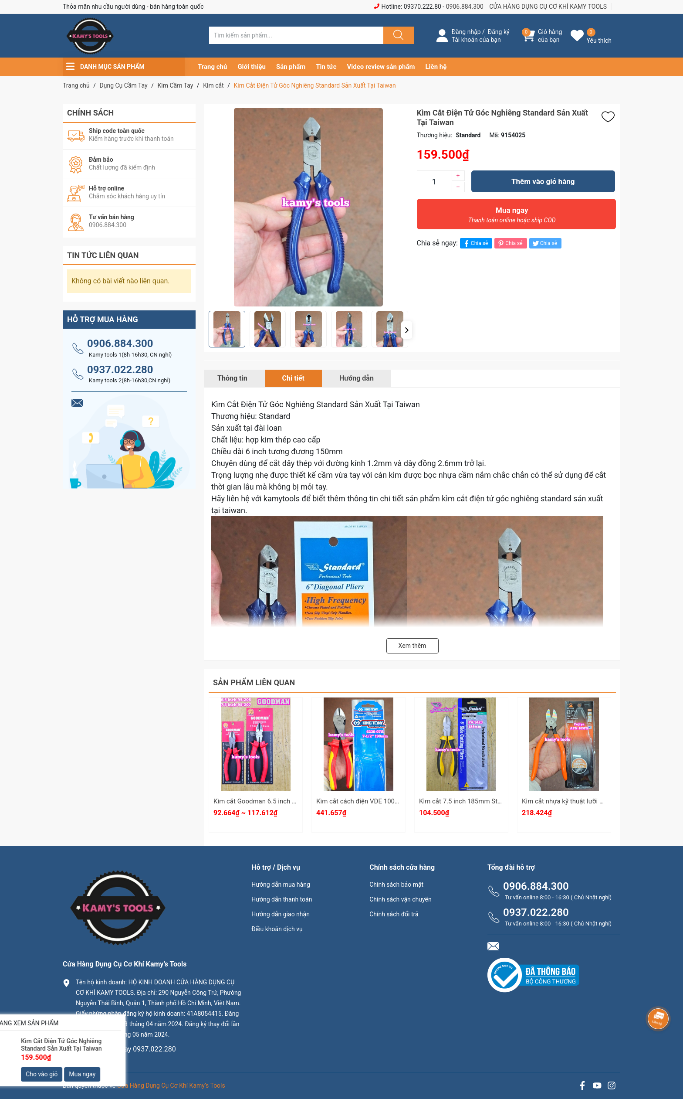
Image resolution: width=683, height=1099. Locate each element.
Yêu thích (599, 40)
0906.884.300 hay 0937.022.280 (126, 1049)
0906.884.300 (465, 6)
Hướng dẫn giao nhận (280, 914)
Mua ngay (512, 217)
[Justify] (397, 35)
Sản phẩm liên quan (254, 682)
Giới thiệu (251, 67)
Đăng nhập (466, 31)
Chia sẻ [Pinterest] (509, 243)
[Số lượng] (434, 181)
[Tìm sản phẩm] (296, 35)
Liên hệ (436, 67)
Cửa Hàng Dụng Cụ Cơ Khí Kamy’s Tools (171, 1085)
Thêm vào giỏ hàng (543, 181)
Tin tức (326, 67)
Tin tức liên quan (103, 255)
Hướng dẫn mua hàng (280, 884)
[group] (308, 207)
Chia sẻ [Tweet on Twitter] (544, 243)
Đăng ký (499, 31)
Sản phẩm (290, 67)
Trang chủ (212, 67)
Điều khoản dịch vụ (276, 928)
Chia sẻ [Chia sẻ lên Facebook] (475, 243)
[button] (406, 330)
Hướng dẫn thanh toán (281, 899)
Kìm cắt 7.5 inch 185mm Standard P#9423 (480, 801)
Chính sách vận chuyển (400, 899)
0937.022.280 (120, 370)
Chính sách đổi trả (393, 914)
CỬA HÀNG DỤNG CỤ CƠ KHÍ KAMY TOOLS (548, 6)
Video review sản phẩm (381, 67)
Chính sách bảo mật (396, 884)
